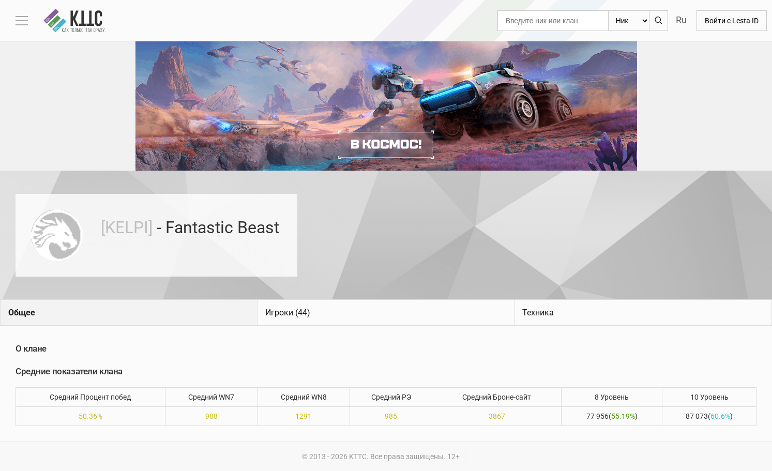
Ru (681, 19)
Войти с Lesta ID (732, 21)
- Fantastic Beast (190, 227)
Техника (538, 312)
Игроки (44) (287, 312)
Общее (21, 312)
